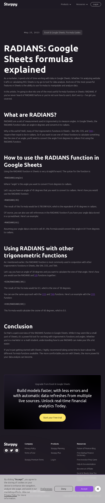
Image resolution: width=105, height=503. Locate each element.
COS (44, 293)
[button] (66, 4)
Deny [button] (63, 489)
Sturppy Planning (58, 447)
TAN (91, 131)
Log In (53, 458)
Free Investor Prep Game (87, 458)
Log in (95, 4)
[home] (10, 4)
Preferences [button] (46, 489)
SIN (36, 274)
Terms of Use (30, 452)
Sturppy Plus (56, 452)
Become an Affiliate (85, 467)
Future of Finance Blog (86, 447)
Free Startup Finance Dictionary (85, 453)
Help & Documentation (86, 463)
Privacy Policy (30, 447)
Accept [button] (84, 489)
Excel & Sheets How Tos (87, 472)
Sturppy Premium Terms (34, 458)
